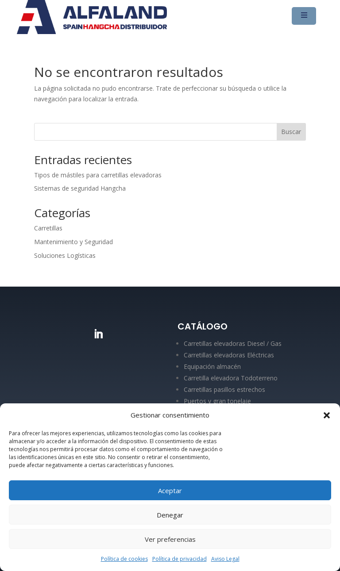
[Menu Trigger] (304, 16)
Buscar (291, 131)
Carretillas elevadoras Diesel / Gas (233, 343)
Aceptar (170, 490)
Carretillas (48, 228)
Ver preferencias (170, 539)
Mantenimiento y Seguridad (73, 242)
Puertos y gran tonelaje (217, 401)
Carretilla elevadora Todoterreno (231, 378)
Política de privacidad (179, 559)
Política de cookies (124, 559)
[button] (326, 415)
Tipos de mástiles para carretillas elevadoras (98, 175)
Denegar (170, 514)
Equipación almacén (212, 366)
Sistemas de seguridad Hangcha (80, 188)
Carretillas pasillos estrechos (224, 389)
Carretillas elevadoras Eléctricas (229, 355)
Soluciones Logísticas (65, 255)
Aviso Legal (225, 559)
